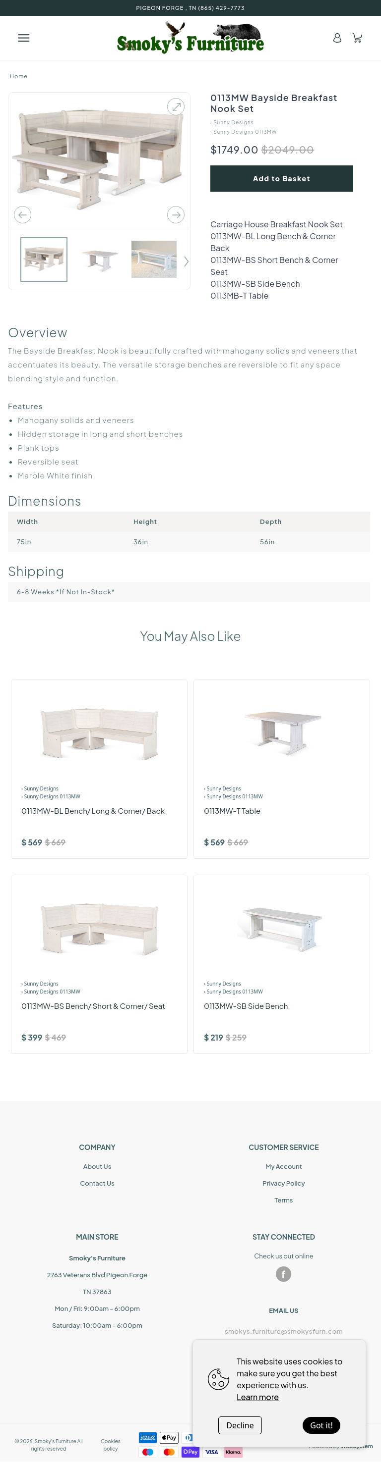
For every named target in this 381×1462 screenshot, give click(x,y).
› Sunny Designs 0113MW (243, 132)
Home (19, 76)
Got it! (321, 1425)
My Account (283, 1166)
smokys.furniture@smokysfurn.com (284, 1331)
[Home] (190, 38)
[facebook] (284, 1274)
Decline (240, 1425)
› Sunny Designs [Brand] (40, 788)
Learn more (258, 1397)
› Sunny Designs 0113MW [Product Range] (50, 796)
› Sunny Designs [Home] (232, 122)
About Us (97, 1166)
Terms (284, 1200)
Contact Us (97, 1183)
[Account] (337, 38)
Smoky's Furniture (55, 1441)
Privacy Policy (283, 1183)
